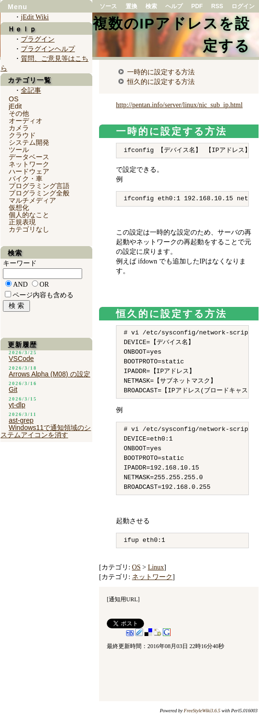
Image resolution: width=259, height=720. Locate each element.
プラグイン (38, 39)
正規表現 (22, 222)
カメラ (19, 128)
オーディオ (26, 121)
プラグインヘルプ (48, 49)
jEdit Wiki (35, 17)
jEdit (15, 106)
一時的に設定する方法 (161, 72)
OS (136, 567)
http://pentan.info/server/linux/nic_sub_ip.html (179, 105)
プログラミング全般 (39, 193)
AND (20, 284)
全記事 (31, 90)
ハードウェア (29, 171)
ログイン (243, 6)
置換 (131, 6)
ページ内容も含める (43, 295)
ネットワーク (152, 577)
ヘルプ (174, 6)
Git (13, 389)
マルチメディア (32, 200)
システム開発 (29, 142)
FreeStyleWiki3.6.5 (202, 710)
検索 (151, 6)
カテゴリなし (29, 229)
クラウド (22, 135)
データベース (29, 157)
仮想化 (19, 207)
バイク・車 (26, 178)
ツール (19, 149)
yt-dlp (17, 405)
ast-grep (21, 420)
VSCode (21, 358)
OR (44, 284)
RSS (217, 6)
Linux (156, 567)
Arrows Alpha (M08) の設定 (49, 374)
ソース (108, 6)
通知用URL (123, 599)
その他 (19, 113)
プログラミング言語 (39, 186)
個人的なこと (29, 215)
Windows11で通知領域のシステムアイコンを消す (45, 431)
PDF (197, 6)
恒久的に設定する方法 (161, 81)
